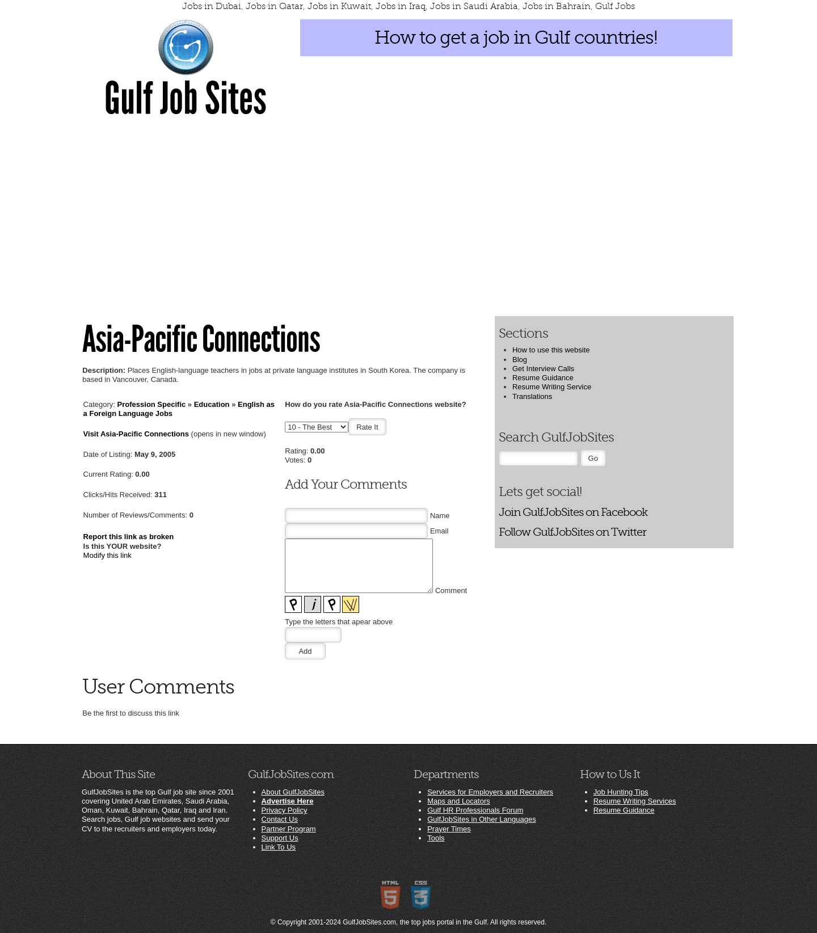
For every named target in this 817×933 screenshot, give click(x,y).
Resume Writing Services (634, 801)
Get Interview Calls (543, 368)
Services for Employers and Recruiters (490, 792)
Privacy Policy (285, 810)
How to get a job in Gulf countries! (516, 37)
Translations (532, 396)
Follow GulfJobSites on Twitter (572, 532)
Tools (435, 838)
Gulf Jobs (615, 6)
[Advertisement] (408, 216)
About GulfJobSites (293, 792)
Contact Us (280, 819)
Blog (519, 359)
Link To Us (279, 847)
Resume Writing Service (551, 387)
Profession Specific (151, 404)
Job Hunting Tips (620, 792)
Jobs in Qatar (274, 6)
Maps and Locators (458, 801)
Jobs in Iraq (401, 6)
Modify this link (107, 555)
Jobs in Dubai (211, 6)
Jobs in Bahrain (557, 6)
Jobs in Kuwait (339, 6)
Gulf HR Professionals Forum (475, 810)
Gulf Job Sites (185, 98)
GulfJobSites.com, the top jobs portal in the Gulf (415, 922)
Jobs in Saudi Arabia (474, 6)
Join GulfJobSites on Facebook (573, 512)
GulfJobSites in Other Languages (481, 819)
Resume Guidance (543, 377)
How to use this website (551, 350)
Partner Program (289, 829)
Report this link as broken (128, 536)
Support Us (280, 838)
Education (212, 404)
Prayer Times (449, 829)
